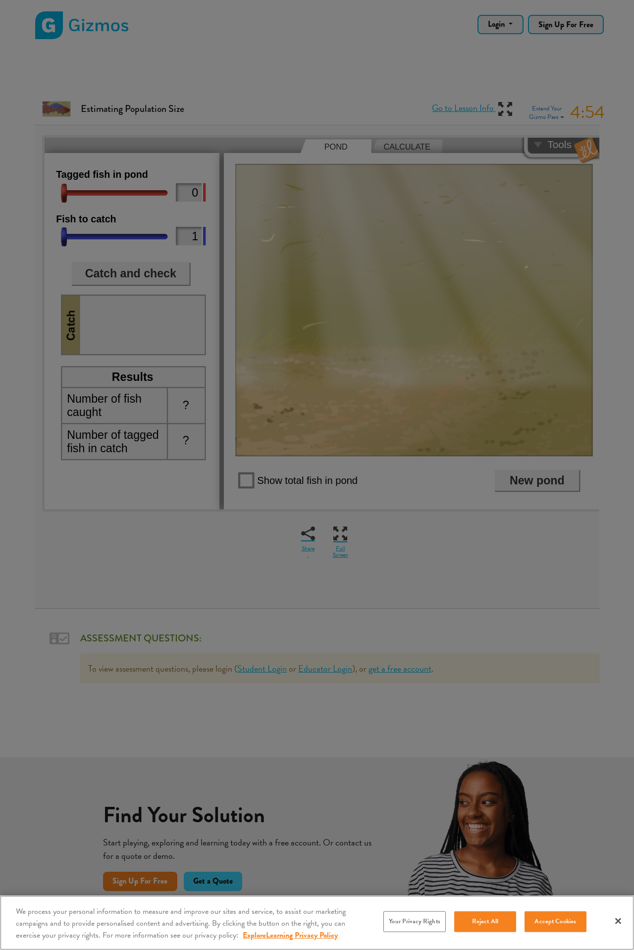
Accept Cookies (555, 921)
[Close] (618, 921)
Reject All (485, 921)
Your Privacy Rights (414, 921)
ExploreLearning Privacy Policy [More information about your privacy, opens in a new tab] (290, 935)
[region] (317, 923)
